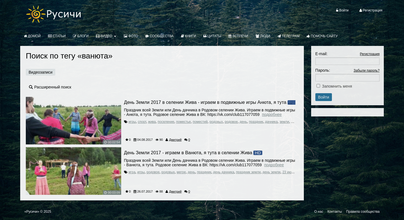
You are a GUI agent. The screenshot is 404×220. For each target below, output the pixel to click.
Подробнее (272, 114)
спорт (142, 122)
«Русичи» (31, 212)
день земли (272, 172)
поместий (200, 122)
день (243, 122)
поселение (166, 122)
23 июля (288, 172)
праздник (256, 122)
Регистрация (370, 54)
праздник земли (248, 172)
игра (131, 172)
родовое (231, 122)
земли (284, 122)
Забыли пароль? (367, 70)
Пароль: (322, 70)
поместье (183, 122)
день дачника (223, 172)
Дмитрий (175, 139)
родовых (216, 122)
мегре (181, 172)
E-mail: (321, 54)
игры (132, 122)
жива (152, 122)
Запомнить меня (337, 86)
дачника (271, 122)
